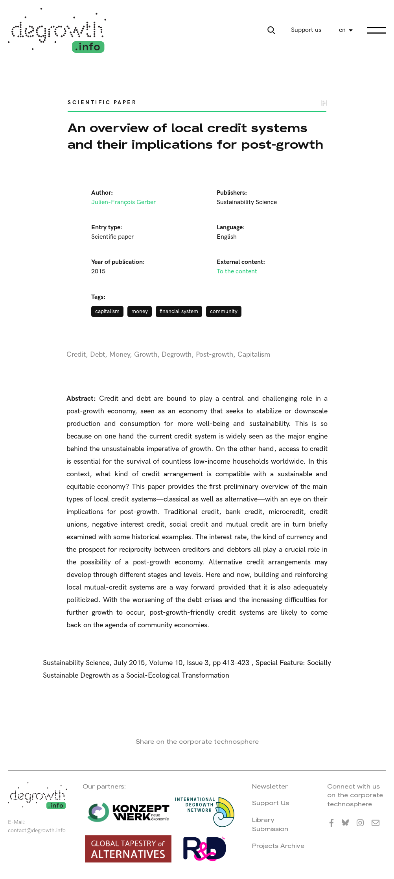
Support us (306, 30)
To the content (237, 271)
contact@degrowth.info (37, 830)
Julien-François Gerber (123, 202)
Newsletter (270, 786)
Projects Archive (278, 846)
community (224, 311)
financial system (179, 311)
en (342, 30)
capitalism (107, 311)
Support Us (270, 803)
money (139, 311)
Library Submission (270, 824)
